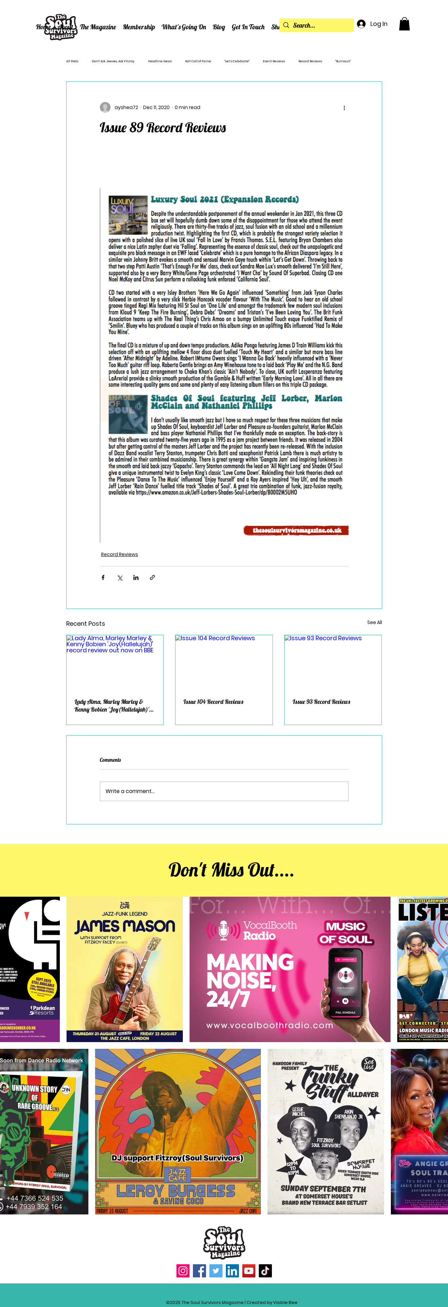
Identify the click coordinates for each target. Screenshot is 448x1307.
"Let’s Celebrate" (237, 61)
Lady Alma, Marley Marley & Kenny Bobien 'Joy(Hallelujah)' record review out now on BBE (112, 705)
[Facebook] (199, 1270)
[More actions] (344, 107)
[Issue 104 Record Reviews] (224, 662)
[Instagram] (183, 1270)
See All (374, 622)
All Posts (72, 61)
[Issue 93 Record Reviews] (333, 662)
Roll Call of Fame (198, 61)
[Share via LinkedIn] (136, 577)
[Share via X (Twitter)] (119, 577)
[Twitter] (215, 1270)
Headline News (160, 61)
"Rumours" (343, 61)
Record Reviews (310, 61)
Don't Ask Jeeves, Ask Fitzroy (113, 61)
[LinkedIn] (232, 1270)
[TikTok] (265, 1270)
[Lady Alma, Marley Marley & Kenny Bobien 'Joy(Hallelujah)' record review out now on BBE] (115, 662)
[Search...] (316, 26)
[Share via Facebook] (103, 577)
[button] (65, 27)
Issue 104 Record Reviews (213, 702)
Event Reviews (274, 61)
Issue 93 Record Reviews (321, 702)
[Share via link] (152, 577)
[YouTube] (248, 1270)
